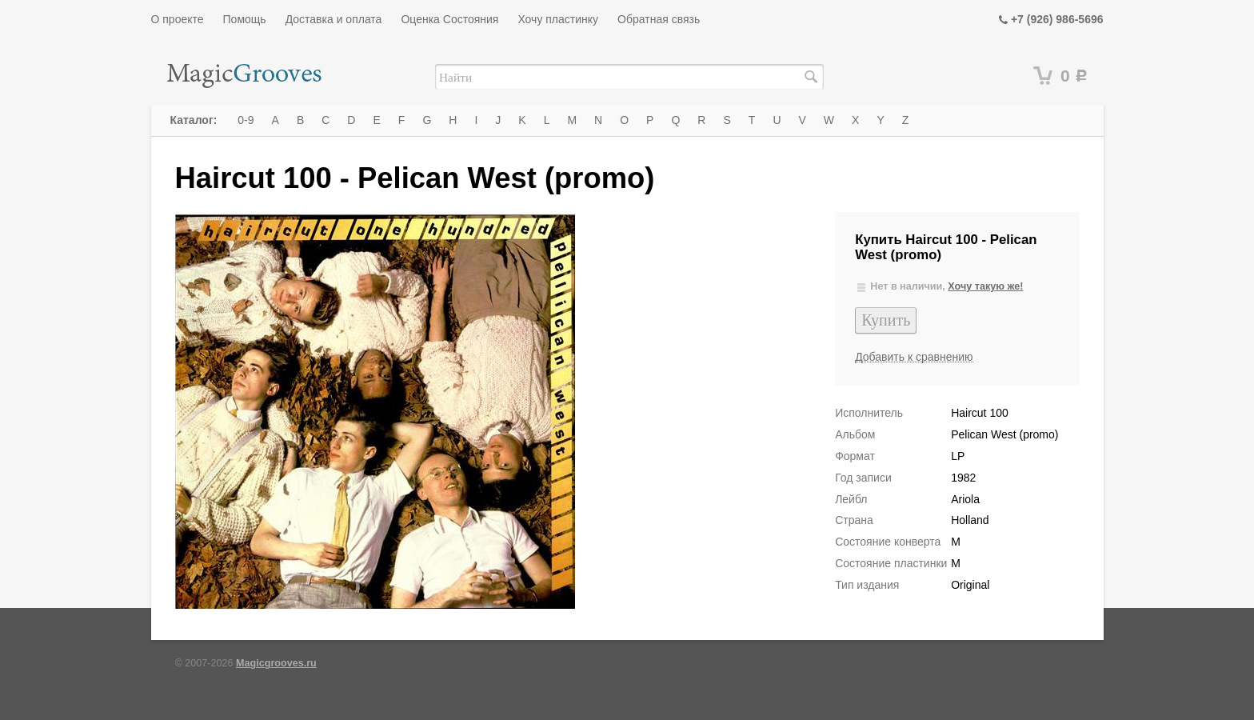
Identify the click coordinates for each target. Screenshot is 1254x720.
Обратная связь (658, 19)
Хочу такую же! (985, 286)
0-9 (246, 120)
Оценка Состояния (449, 19)
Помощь (244, 19)
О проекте (177, 19)
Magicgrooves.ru (276, 663)
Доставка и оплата (334, 19)
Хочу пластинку (557, 19)
